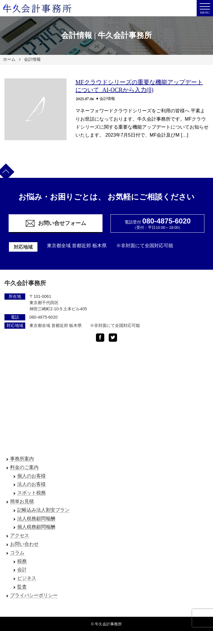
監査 (22, 586)
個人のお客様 (31, 475)
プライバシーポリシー (34, 595)
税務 (22, 561)
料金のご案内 (24, 467)
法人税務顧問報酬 (36, 518)
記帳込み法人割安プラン (43, 509)
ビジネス (26, 578)
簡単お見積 (22, 501)
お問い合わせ (24, 544)
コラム (17, 552)
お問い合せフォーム (55, 223)
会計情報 (32, 59)
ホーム (9, 59)
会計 (22, 569)
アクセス (19, 535)
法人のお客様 (31, 484)
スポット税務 (31, 492)
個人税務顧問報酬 (36, 526)
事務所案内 (22, 458)
